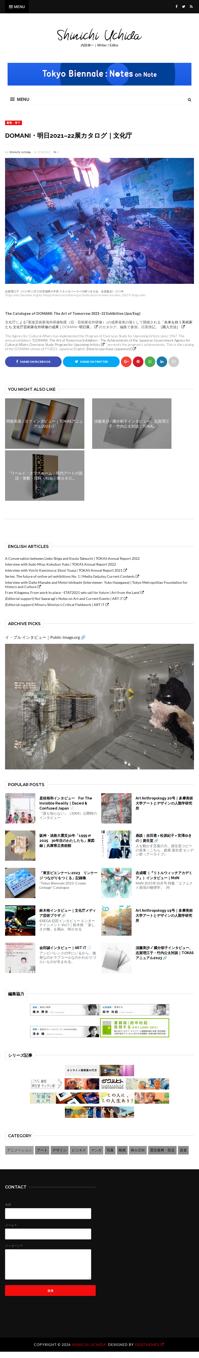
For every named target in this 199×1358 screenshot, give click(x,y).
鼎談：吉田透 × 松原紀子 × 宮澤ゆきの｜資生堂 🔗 (164, 838)
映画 (122, 1150)
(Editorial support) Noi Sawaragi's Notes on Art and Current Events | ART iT (64, 599)
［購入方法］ (169, 327)
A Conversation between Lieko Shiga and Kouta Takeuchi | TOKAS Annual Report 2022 (72, 558)
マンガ (96, 1150)
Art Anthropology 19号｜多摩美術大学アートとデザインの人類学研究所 (164, 915)
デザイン (60, 1150)
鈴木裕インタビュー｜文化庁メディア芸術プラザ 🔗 (67, 913)
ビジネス (79, 1150)
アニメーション (19, 1150)
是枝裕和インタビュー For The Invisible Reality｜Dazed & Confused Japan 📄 (65, 803)
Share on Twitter (91, 361)
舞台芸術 (138, 1150)
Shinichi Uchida (20, 152)
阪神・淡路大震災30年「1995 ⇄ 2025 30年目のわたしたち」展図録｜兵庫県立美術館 (66, 841)
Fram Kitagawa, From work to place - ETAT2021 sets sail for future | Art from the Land (72, 593)
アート (42, 1150)
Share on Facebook (33, 361)
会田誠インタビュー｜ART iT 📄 (65, 948)
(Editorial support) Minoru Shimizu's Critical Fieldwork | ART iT (54, 605)
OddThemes (147, 1344)
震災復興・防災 (162, 1150)
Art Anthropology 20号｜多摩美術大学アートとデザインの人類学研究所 (164, 803)
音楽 (183, 1150)
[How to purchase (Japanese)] (109, 349)
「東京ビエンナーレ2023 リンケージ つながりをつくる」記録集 (68, 875)
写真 (110, 1150)
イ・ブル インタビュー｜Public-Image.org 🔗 (45, 637)
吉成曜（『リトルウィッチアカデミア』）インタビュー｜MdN (164, 875)
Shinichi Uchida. (90, 1344)
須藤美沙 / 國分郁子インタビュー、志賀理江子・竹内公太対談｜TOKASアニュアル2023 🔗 (165, 953)
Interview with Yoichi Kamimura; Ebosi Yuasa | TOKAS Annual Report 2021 (63, 570)
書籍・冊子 (13, 122)
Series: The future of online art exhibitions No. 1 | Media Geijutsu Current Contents (70, 576)
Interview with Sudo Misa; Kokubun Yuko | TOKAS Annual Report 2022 (60, 564)
